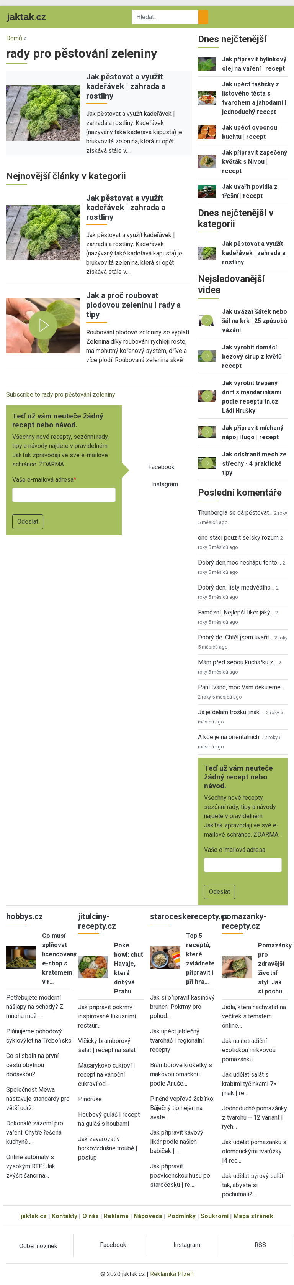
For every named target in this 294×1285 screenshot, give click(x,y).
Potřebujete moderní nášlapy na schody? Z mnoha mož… (35, 1007)
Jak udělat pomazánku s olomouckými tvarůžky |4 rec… (254, 1151)
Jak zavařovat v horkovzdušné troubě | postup (107, 1148)
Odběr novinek (38, 1246)
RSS (260, 1245)
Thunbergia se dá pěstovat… (235, 512)
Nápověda (148, 1216)
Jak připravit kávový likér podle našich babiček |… (176, 1142)
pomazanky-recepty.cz (244, 921)
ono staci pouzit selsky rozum (238, 537)
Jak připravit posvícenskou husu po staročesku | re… (180, 1175)
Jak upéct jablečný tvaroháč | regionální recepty (177, 1040)
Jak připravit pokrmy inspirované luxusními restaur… (107, 1016)
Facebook (161, 467)
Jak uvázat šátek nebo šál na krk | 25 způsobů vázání (254, 321)
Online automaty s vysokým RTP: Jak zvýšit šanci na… (30, 1166)
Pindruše (90, 1099)
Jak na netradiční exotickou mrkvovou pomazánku (249, 1050)
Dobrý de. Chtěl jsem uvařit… (235, 637)
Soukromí (215, 1216)
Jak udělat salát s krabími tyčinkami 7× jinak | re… (249, 1084)
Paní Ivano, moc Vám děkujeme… (241, 687)
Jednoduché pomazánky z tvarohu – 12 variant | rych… (254, 1117)
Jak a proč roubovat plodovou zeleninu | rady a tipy (133, 305)
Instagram (164, 484)
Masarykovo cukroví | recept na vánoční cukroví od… (106, 1074)
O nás (90, 1216)
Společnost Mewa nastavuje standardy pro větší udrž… (38, 1099)
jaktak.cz (34, 1216)
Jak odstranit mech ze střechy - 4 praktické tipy (254, 463)
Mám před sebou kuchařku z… (237, 662)
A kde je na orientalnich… (230, 737)
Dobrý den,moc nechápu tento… (239, 562)
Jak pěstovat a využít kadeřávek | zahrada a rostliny (125, 86)
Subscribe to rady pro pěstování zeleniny (60, 394)
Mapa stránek (253, 1216)
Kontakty (64, 1216)
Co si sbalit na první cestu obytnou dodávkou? (32, 1065)
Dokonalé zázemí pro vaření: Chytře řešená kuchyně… (34, 1132)
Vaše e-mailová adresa (43, 479)
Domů (14, 38)
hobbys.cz (24, 916)
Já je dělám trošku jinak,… (231, 712)
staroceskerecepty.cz (189, 916)
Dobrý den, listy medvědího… (236, 587)
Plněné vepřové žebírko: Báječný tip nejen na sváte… (182, 1108)
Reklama (116, 1216)
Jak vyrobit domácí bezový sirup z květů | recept (253, 356)
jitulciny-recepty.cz (97, 921)
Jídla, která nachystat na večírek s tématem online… (254, 1016)
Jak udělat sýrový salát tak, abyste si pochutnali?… (252, 1185)
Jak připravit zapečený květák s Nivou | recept (254, 162)
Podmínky (181, 1216)
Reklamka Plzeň (172, 1274)
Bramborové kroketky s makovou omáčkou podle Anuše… (181, 1074)
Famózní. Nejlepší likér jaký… (236, 612)
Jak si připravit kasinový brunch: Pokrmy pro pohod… (182, 1007)
